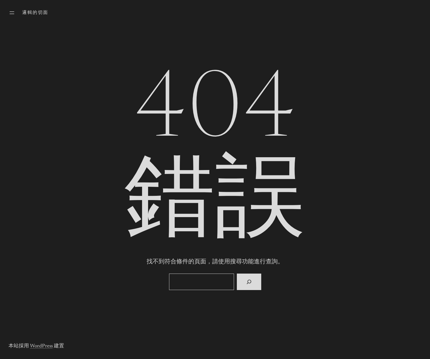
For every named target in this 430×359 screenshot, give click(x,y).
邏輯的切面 (35, 13)
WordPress (41, 346)
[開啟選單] (12, 12)
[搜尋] (249, 282)
